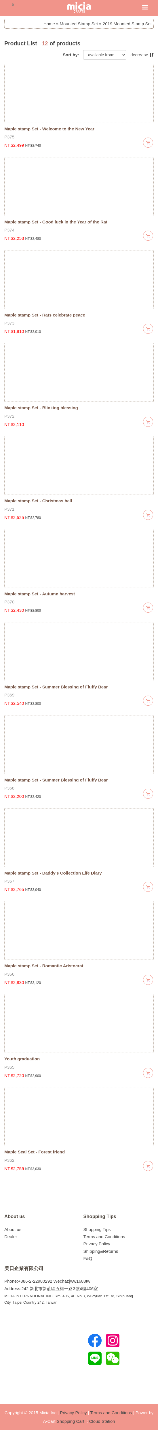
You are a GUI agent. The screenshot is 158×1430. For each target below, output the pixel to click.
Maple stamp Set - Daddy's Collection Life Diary (53, 873)
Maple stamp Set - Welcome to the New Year (49, 128)
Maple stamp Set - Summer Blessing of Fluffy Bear (56, 686)
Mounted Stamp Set (79, 23)
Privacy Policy (96, 1243)
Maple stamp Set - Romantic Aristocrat (43, 965)
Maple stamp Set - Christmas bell (38, 500)
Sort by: (71, 54)
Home (49, 23)
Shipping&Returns (100, 1251)
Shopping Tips (99, 1216)
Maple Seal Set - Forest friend (34, 1151)
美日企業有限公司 (23, 1268)
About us (14, 1216)
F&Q (87, 1258)
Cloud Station (102, 1421)
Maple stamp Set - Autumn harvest (39, 593)
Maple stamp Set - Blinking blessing (41, 407)
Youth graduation (22, 1058)
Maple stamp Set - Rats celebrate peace (44, 314)
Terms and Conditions (104, 1236)
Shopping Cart (70, 1421)
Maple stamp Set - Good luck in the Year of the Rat (55, 221)
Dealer (10, 1236)
